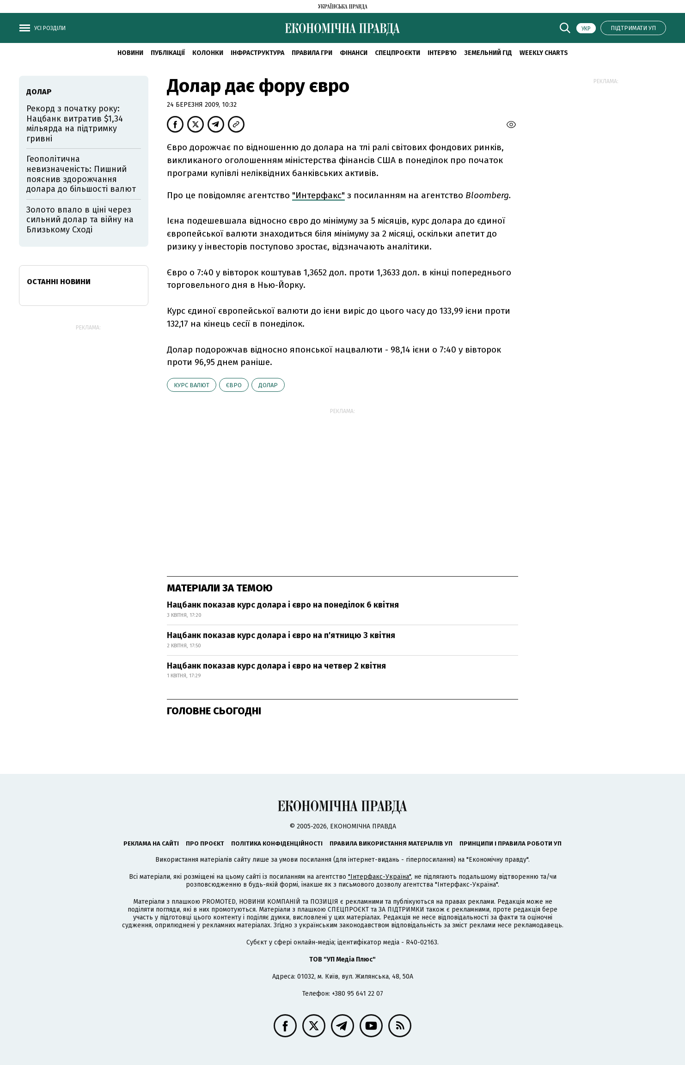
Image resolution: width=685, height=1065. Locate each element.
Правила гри (312, 53)
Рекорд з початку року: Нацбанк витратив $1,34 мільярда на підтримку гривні (74, 123)
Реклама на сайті (151, 843)
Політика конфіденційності (277, 843)
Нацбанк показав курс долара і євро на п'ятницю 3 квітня (281, 635)
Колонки (207, 53)
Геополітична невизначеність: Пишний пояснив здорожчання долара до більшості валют (81, 174)
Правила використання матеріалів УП (391, 843)
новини (130, 53)
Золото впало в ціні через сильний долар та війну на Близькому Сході (80, 220)
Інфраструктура (257, 53)
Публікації (168, 53)
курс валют (191, 385)
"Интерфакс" (318, 195)
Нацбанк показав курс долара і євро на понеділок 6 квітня (283, 605)
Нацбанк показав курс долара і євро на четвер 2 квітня (276, 666)
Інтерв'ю (442, 53)
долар (268, 385)
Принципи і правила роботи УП (510, 843)
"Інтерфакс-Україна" (379, 877)
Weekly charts (544, 53)
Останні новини (59, 281)
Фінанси (353, 53)
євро (234, 385)
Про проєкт (205, 843)
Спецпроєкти (397, 53)
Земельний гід (488, 53)
